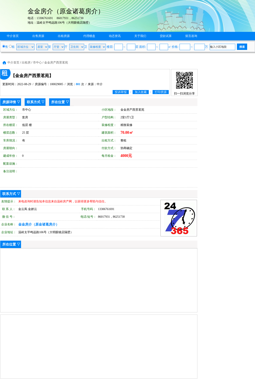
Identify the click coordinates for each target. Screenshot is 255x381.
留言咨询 (191, 36)
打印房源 (161, 92)
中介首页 (13, 36)
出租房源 (64, 36)
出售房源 (38, 36)
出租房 (26, 62)
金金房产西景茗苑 (56, 62)
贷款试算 (166, 36)
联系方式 (33, 102)
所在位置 (58, 102)
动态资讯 (115, 36)
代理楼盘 (89, 36)
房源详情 (9, 102)
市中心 (37, 62)
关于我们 (140, 36)
